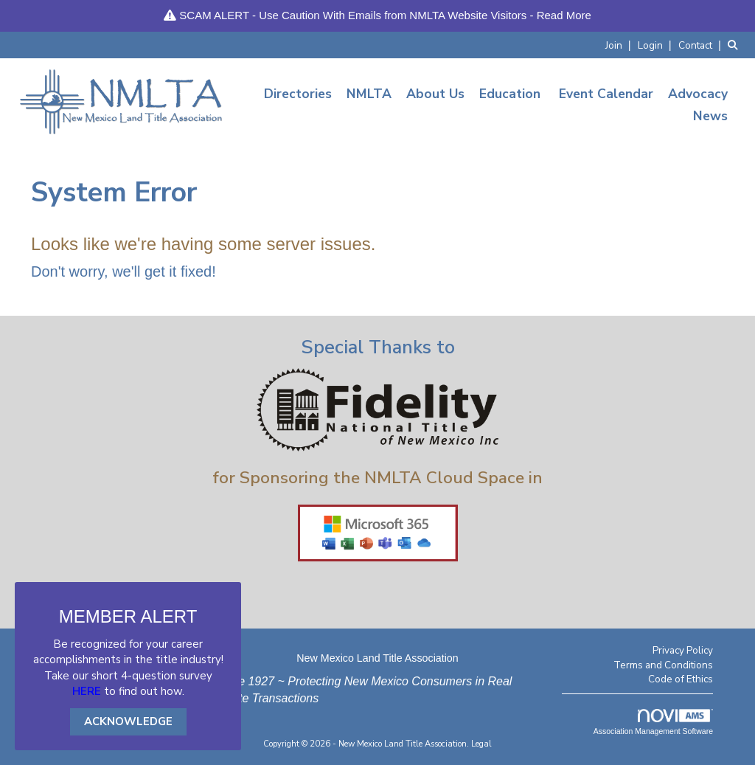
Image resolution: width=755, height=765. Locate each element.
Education (509, 94)
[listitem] (620, 44)
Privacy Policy (683, 650)
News (710, 116)
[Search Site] (736, 44)
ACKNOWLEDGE (128, 721)
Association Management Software (653, 722)
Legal (481, 744)
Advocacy (698, 94)
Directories (298, 94)
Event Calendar (606, 94)
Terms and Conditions (663, 665)
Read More (564, 15)
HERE (86, 691)
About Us (435, 94)
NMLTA (369, 94)
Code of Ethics (680, 679)
